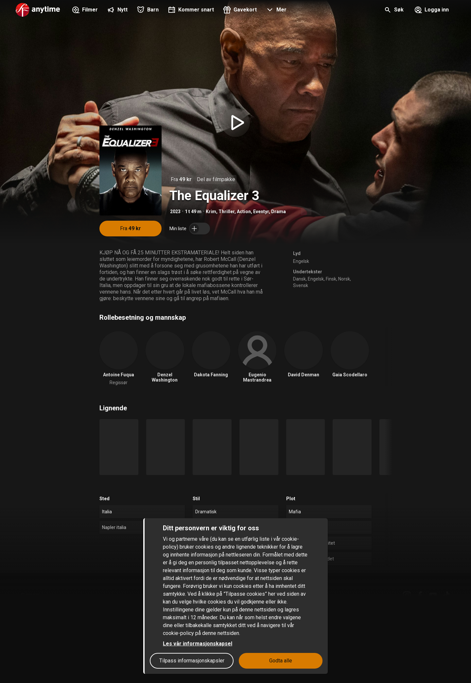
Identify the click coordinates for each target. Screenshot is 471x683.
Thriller (226, 211)
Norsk (344, 279)
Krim (211, 211)
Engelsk (301, 261)
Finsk (331, 279)
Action (244, 211)
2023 (175, 211)
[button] (275, 10)
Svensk (300, 285)
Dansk (299, 279)
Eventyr (261, 211)
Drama (278, 211)
